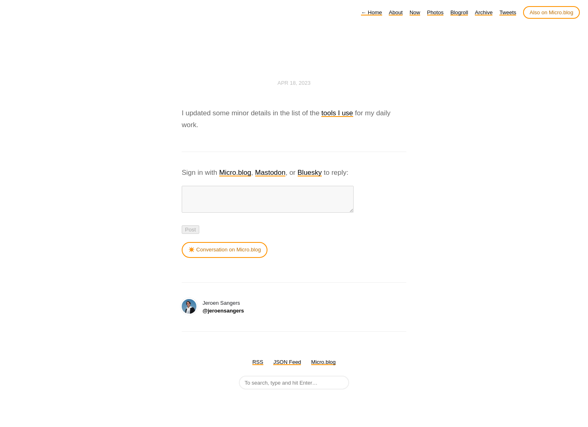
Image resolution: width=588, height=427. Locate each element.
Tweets (507, 12)
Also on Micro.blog (551, 12)
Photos (435, 12)
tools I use (337, 113)
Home (371, 12)
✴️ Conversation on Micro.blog (224, 254)
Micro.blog (235, 172)
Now (415, 12)
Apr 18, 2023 (294, 83)
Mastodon (270, 172)
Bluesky (310, 172)
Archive (483, 12)
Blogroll (459, 12)
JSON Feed (287, 367)
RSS (257, 367)
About (396, 12)
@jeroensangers (223, 316)
